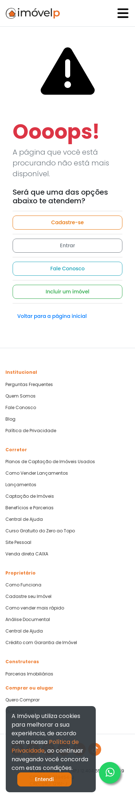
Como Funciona (23, 585)
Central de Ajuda (24, 519)
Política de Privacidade (30, 431)
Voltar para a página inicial (52, 316)
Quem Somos (20, 396)
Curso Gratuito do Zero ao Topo (40, 531)
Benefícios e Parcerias (29, 508)
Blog (10, 419)
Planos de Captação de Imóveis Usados (50, 462)
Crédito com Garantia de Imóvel (41, 642)
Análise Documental (27, 619)
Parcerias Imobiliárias (29, 674)
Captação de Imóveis (29, 496)
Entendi (44, 779)
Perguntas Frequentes (29, 384)
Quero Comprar (22, 700)
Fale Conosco (67, 268)
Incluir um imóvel (68, 291)
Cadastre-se (67, 222)
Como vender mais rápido (34, 608)
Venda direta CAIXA (26, 554)
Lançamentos (20, 485)
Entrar (67, 245)
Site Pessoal (18, 542)
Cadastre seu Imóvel (28, 596)
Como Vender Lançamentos (36, 473)
